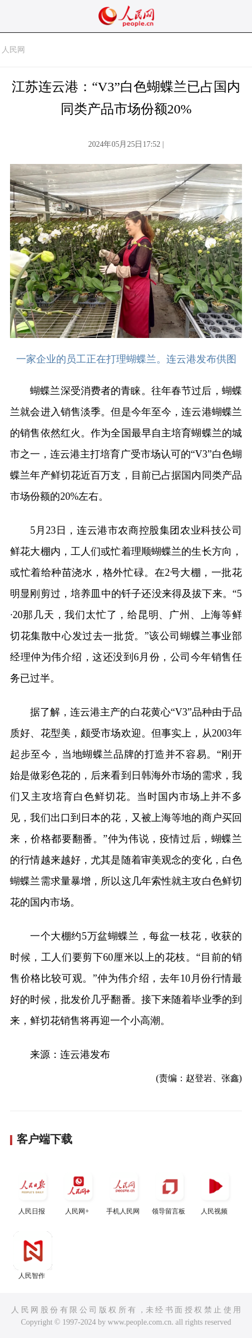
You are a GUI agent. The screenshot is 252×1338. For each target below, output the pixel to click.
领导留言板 (169, 1191)
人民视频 (215, 1191)
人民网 (13, 50)
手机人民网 (124, 1191)
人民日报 (32, 1191)
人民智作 (32, 1255)
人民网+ (78, 1191)
